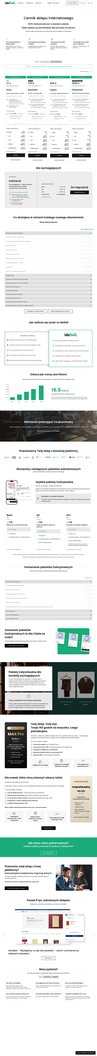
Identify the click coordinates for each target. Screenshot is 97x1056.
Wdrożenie (55, 977)
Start (40, 977)
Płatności (16, 113)
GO (9, 136)
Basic (10, 132)
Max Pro (11, 144)
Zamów (15, 155)
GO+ (10, 140)
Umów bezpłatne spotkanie (85, 1053)
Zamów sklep (86, 3)
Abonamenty (47, 977)
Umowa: (37, 61)
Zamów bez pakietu (16, 159)
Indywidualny (12, 148)
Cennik (46, 3)
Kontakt (64, 3)
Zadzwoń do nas (79, 192)
